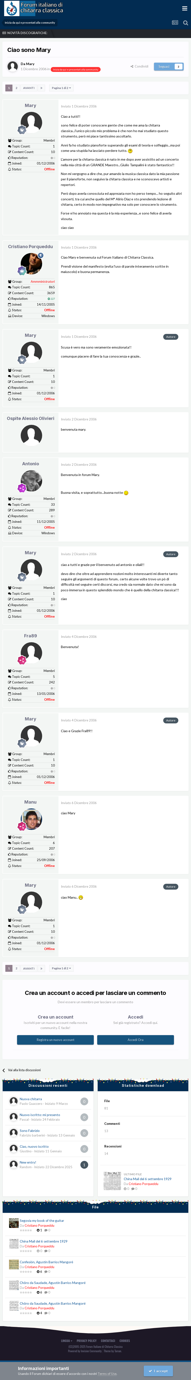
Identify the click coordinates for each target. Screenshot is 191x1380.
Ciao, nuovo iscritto (34, 1146)
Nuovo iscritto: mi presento (40, 1115)
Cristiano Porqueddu (30, 246)
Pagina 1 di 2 (61, 88)
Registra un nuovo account (55, 1040)
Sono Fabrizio (30, 1130)
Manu (30, 802)
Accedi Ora (135, 1040)
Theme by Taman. (113, 1351)
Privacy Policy (86, 1340)
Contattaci (108, 1340)
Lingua (66, 1340)
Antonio (30, 463)
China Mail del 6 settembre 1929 (148, 1179)
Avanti (29, 88)
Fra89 (30, 635)
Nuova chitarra (31, 1099)
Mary (30, 105)
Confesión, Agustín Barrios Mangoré (46, 1262)
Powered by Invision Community (85, 1351)
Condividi (139, 66)
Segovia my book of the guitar (42, 1221)
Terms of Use (107, 1374)
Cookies (125, 1340)
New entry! (28, 1162)
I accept (158, 1371)
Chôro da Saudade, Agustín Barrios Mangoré (53, 1282)
